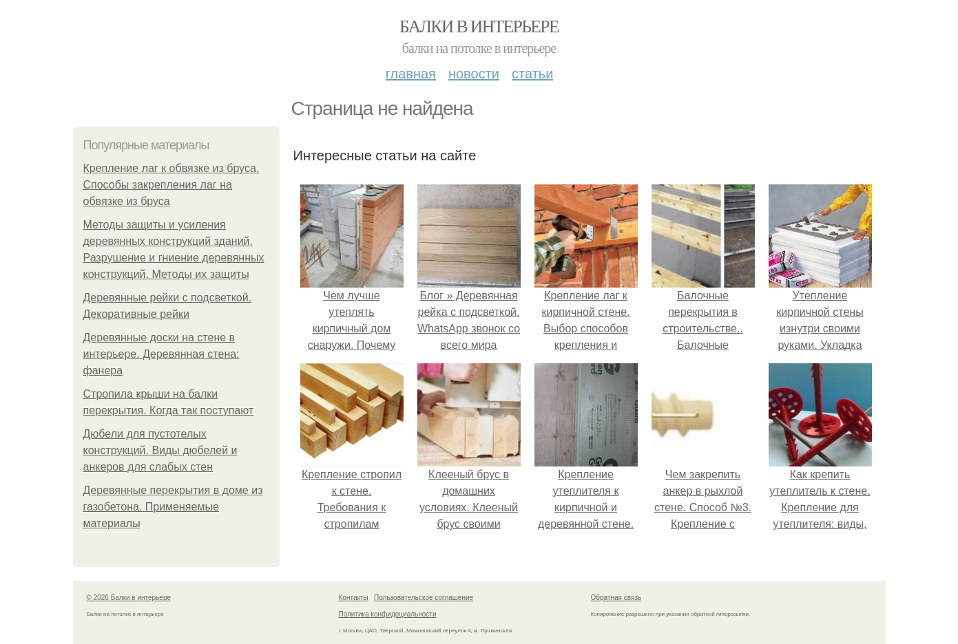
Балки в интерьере (479, 26)
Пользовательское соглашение (423, 597)
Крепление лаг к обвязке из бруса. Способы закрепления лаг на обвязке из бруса (171, 184)
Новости (473, 73)
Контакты (353, 597)
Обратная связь (616, 597)
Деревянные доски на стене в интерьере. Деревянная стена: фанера (161, 354)
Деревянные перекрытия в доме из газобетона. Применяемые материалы (173, 506)
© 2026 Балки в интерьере (129, 597)
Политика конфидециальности (388, 614)
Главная (411, 73)
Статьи (532, 73)
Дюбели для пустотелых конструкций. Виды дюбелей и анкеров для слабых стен (160, 450)
